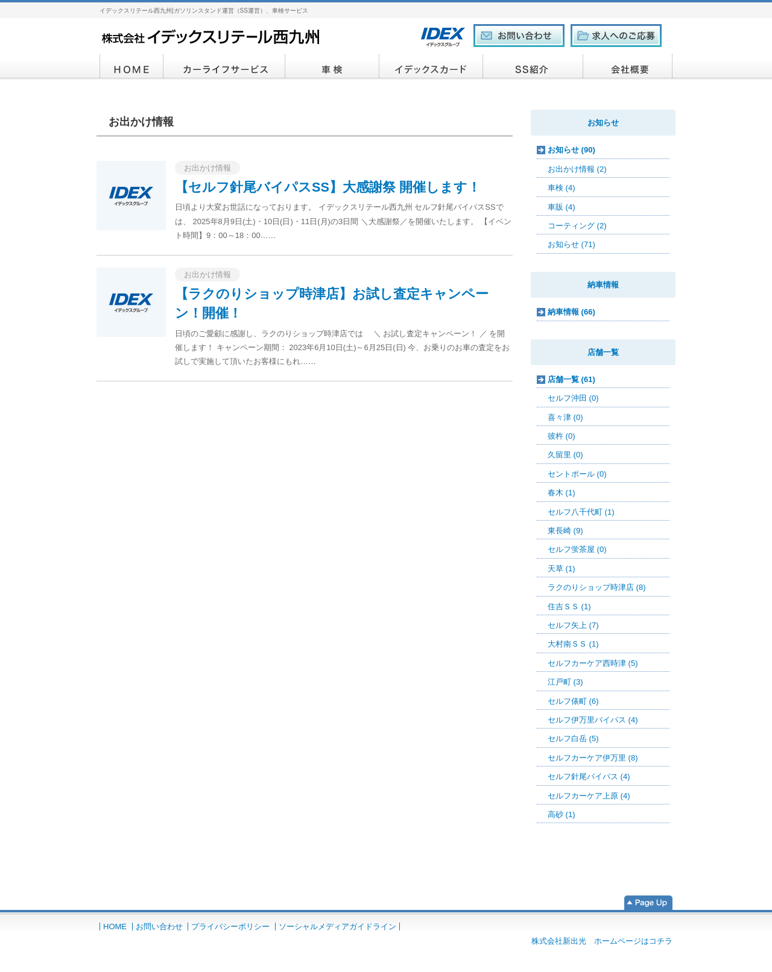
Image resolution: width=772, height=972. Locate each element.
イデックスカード (431, 67)
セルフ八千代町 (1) (581, 511)
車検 (332, 67)
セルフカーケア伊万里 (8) (593, 757)
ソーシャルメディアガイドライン (337, 926)
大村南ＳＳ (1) (573, 643)
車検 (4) (561, 187)
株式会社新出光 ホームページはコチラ (601, 940)
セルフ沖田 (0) (573, 398)
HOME (131, 67)
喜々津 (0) (565, 417)
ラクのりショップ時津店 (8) (597, 587)
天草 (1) (561, 568)
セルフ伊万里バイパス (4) (593, 719)
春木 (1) (561, 492)
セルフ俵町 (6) (573, 701)
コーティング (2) (577, 225)
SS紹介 (533, 67)
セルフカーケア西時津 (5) (593, 663)
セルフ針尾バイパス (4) (589, 776)
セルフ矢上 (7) (573, 625)
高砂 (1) (561, 814)
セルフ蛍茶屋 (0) (577, 549)
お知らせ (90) (571, 149)
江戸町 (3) (565, 681)
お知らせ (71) (571, 244)
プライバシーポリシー (230, 926)
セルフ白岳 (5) (573, 738)
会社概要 (627, 67)
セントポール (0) (577, 473)
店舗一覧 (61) (571, 379)
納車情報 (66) (571, 311)
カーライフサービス (224, 67)
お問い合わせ (159, 926)
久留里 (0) (565, 454)
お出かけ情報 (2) (577, 169)
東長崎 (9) (565, 530)
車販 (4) (561, 207)
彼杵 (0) (561, 436)
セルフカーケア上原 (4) (589, 795)
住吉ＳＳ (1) (569, 606)
